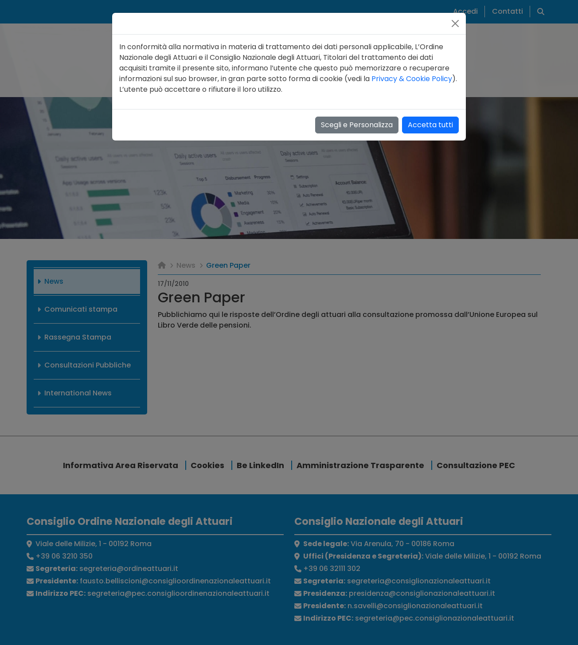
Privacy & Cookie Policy (411, 79)
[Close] (455, 23)
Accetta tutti (430, 125)
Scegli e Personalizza (357, 125)
